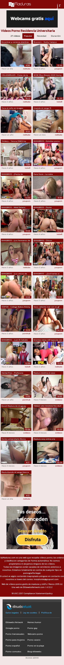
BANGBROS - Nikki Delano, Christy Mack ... (14, 207)
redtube (26, 68)
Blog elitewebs (34, 651)
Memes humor (34, 622)
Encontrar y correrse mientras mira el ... (15, 42)
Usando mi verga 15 (42, 108)
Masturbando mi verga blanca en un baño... (15, 472)
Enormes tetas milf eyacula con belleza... (48, 340)
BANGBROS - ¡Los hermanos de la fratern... (16, 240)
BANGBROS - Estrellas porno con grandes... (47, 141)
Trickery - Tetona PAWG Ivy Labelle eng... (14, 141)
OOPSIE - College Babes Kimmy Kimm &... (16, 306)
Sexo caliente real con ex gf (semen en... (46, 306)
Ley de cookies (30, 612)
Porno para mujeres (15, 639)
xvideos (58, 399)
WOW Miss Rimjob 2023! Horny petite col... (48, 75)
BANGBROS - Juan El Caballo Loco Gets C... (15, 340)
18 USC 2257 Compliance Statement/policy (32, 593)
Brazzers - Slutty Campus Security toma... (45, 42)
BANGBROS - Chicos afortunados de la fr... (43, 240)
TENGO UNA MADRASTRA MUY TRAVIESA (47, 406)
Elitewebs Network (14, 622)
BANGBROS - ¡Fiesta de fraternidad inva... (12, 174)
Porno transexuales (15, 634)
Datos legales (12, 612)
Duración (56, 36)
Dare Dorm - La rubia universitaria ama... (43, 174)
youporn (58, 68)
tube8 (59, 101)
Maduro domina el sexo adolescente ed (44, 373)
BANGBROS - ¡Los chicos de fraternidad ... (14, 273)
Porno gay (32, 628)
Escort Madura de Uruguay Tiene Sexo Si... (14, 406)
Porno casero (33, 639)
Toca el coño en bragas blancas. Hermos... (12, 108)
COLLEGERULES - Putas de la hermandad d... (15, 75)
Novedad (41, 36)
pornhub (26, 333)
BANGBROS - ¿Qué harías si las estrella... (46, 273)
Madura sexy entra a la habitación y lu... (44, 439)
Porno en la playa (35, 645)
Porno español (13, 645)
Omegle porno (12, 628)
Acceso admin (32, 657)
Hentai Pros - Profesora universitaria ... (12, 373)
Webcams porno (35, 634)
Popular (28, 36)
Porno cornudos (13, 651)
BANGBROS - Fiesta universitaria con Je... (43, 207)
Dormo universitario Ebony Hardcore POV (14, 439)
